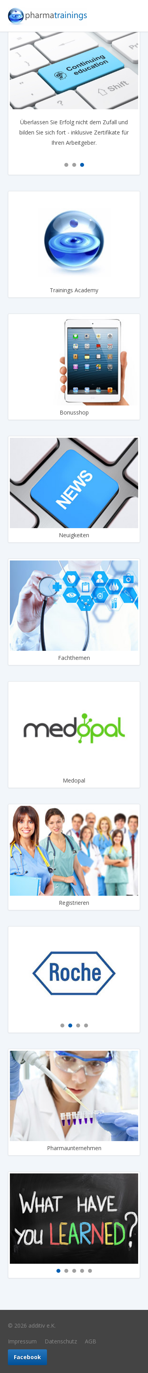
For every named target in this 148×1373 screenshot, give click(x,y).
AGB (90, 1341)
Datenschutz (61, 1341)
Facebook (27, 1357)
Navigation (132, 16)
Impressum (22, 1341)
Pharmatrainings (47, 16)
